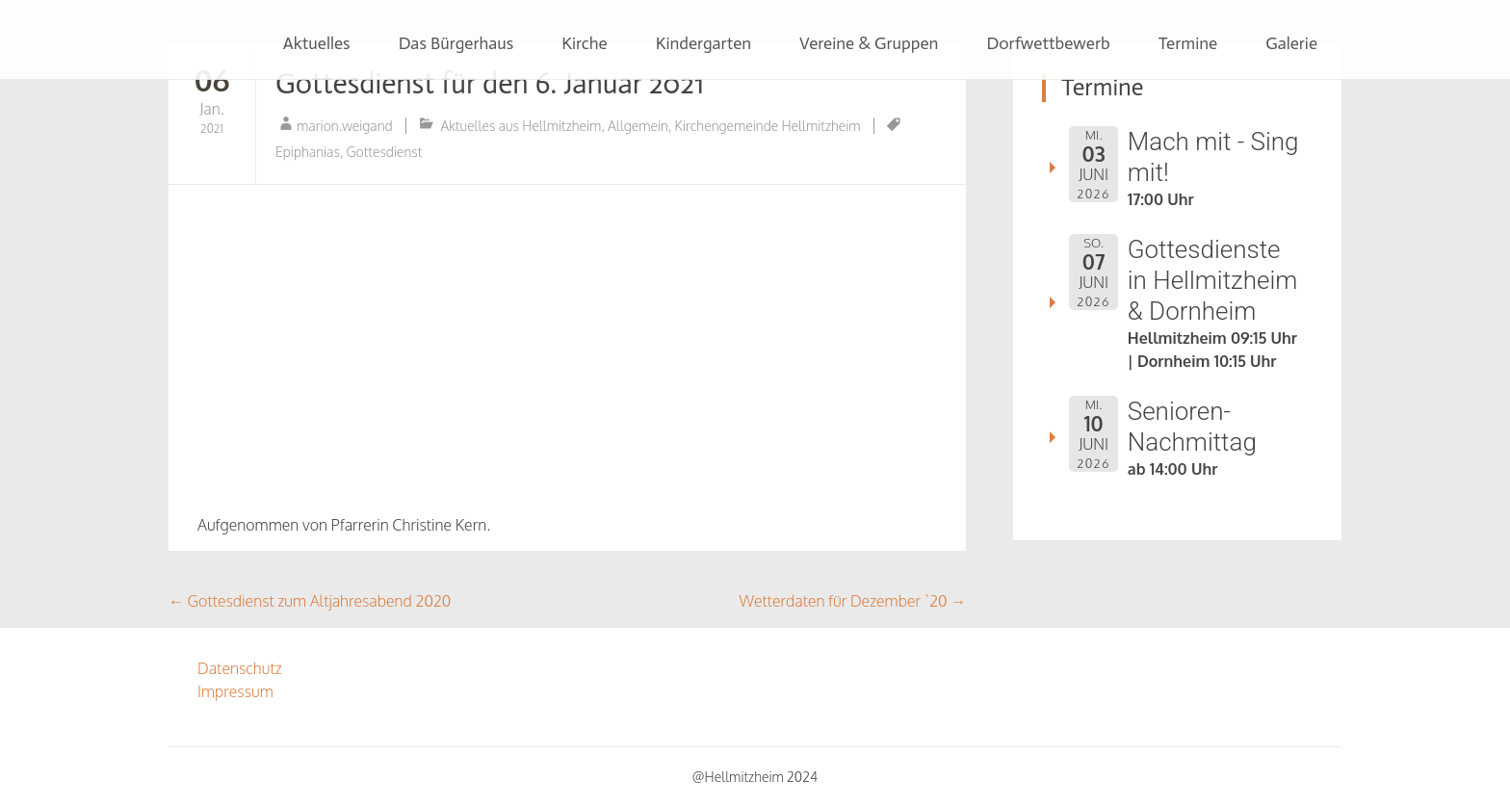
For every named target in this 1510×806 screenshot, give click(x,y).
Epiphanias (307, 151)
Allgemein (638, 125)
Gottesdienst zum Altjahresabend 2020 (310, 601)
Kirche (584, 43)
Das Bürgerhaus (456, 43)
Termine (1188, 43)
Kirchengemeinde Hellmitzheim (768, 125)
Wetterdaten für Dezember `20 (853, 601)
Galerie (1291, 43)
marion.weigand (345, 125)
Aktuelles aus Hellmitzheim (520, 125)
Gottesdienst (385, 151)
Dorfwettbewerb (1047, 43)
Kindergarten (703, 43)
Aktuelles (317, 43)
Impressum (235, 691)
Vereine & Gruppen (868, 43)
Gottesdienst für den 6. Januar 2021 (489, 83)
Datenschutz (239, 668)
